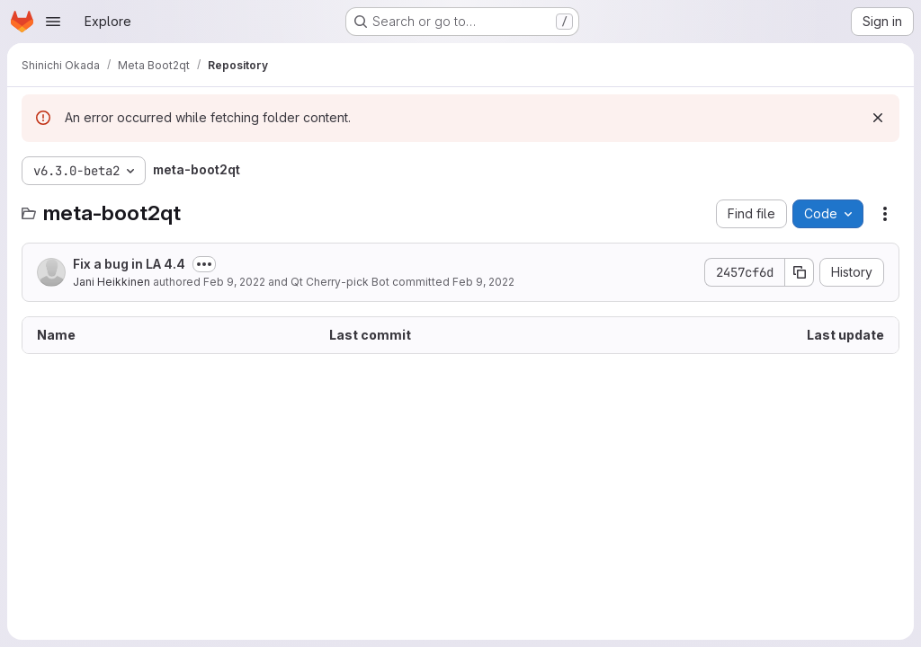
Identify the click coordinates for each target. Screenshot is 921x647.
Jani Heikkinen (111, 281)
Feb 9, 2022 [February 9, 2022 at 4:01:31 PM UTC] (483, 281)
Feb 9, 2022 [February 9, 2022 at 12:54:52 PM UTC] (234, 281)
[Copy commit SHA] (799, 272)
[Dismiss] (878, 118)
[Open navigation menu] (53, 21)
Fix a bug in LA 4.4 (129, 263)
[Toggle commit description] (204, 264)
